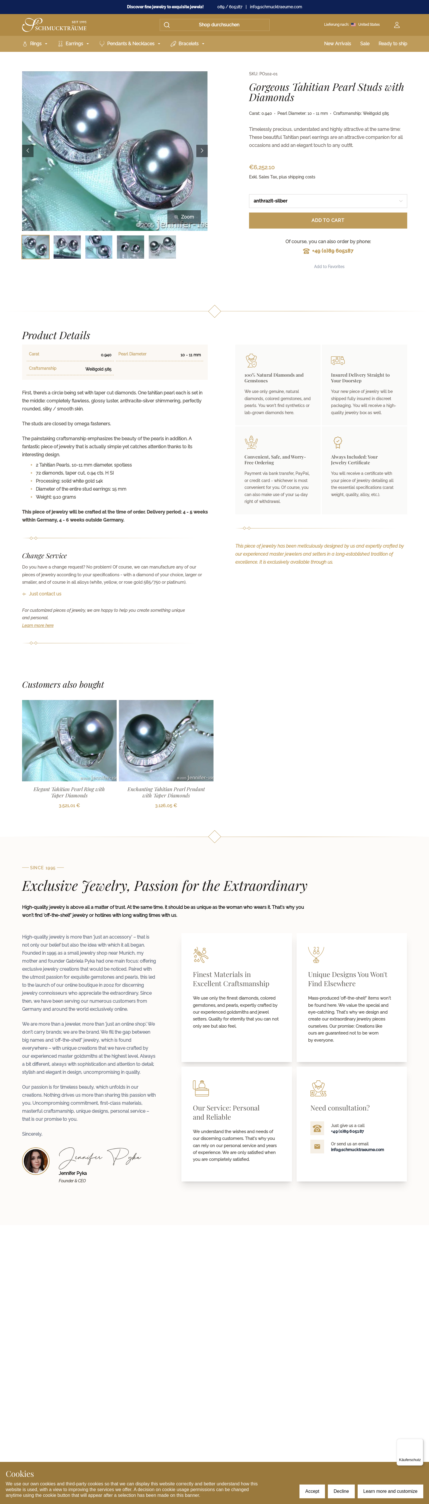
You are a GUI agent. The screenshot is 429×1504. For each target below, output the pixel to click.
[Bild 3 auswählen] (99, 247)
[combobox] (328, 201)
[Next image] (202, 151)
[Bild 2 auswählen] (67, 247)
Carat (34, 354)
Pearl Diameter (132, 354)
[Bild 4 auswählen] (130, 247)
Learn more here (38, 625)
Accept (312, 1491)
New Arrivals (337, 43)
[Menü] (419, 1442)
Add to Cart (328, 220)
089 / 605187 (229, 7)
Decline (341, 1491)
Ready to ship (393, 43)
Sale (364, 43)
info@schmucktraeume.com (276, 7)
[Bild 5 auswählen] (162, 247)
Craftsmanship (42, 368)
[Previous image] (28, 151)
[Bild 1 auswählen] (35, 247)
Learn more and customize (390, 1491)
